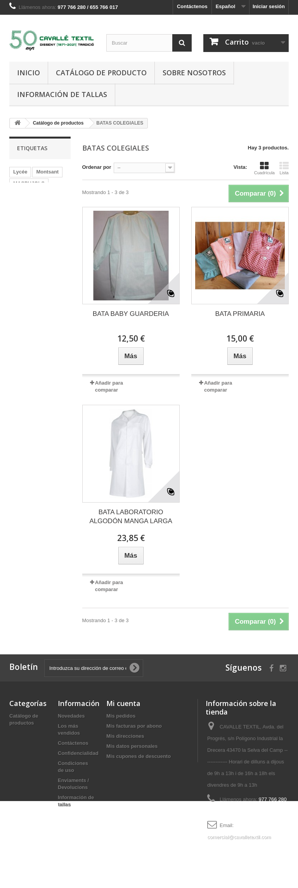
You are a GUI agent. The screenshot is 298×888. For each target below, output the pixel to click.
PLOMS (22, 253)
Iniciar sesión (269, 6)
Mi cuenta (123, 703)
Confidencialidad (78, 753)
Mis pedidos (120, 716)
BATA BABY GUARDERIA (131, 313)
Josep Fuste (28, 242)
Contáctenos (192, 6)
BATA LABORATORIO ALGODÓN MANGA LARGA (130, 516)
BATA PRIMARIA (240, 313)
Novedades (71, 716)
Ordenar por (96, 167)
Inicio (28, 72)
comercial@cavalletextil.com (239, 837)
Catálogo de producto (101, 72)
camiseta (24, 207)
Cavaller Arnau (31, 195)
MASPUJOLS (29, 183)
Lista (284, 168)
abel (45, 253)
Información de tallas (62, 94)
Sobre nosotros (194, 72)
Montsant (47, 172)
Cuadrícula (264, 168)
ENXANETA (27, 218)
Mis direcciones (125, 736)
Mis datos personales (132, 746)
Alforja (21, 230)
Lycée (20, 172)
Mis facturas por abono (134, 726)
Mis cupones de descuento (138, 756)
